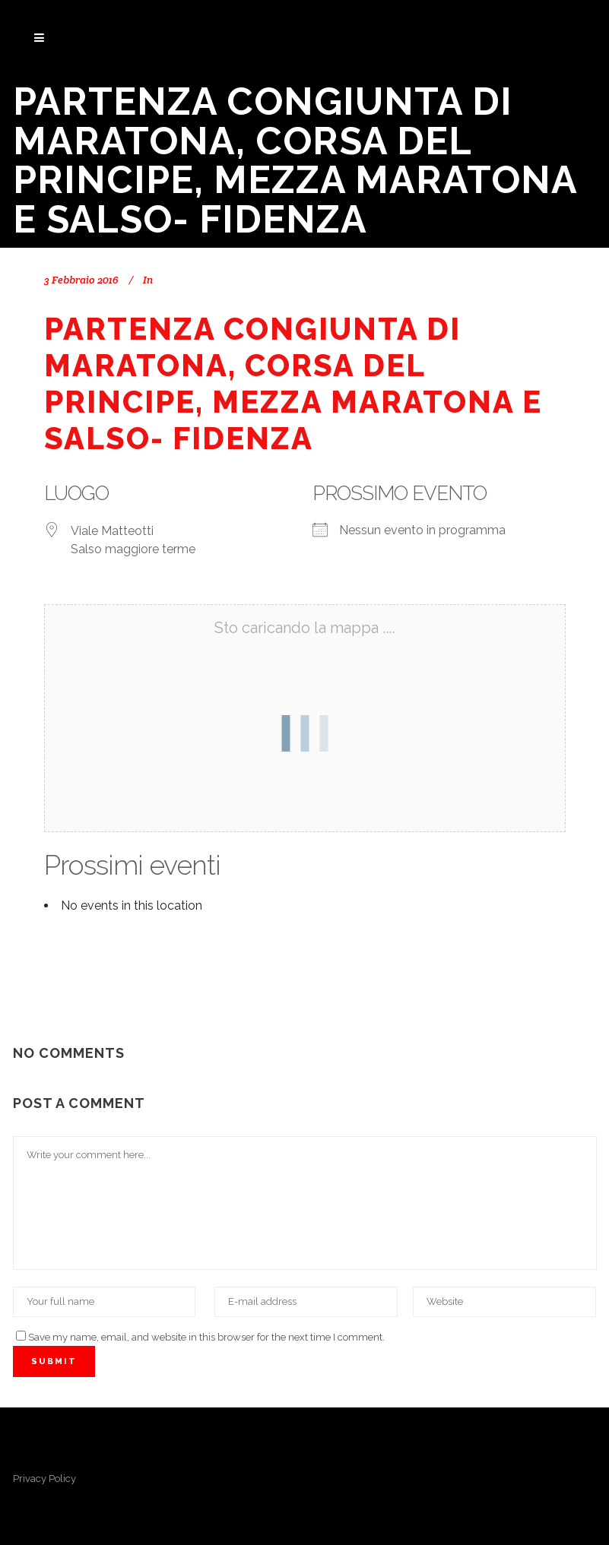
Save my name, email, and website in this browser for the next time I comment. (206, 1337)
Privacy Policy (44, 1478)
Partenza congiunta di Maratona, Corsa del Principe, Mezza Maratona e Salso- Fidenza (293, 383)
